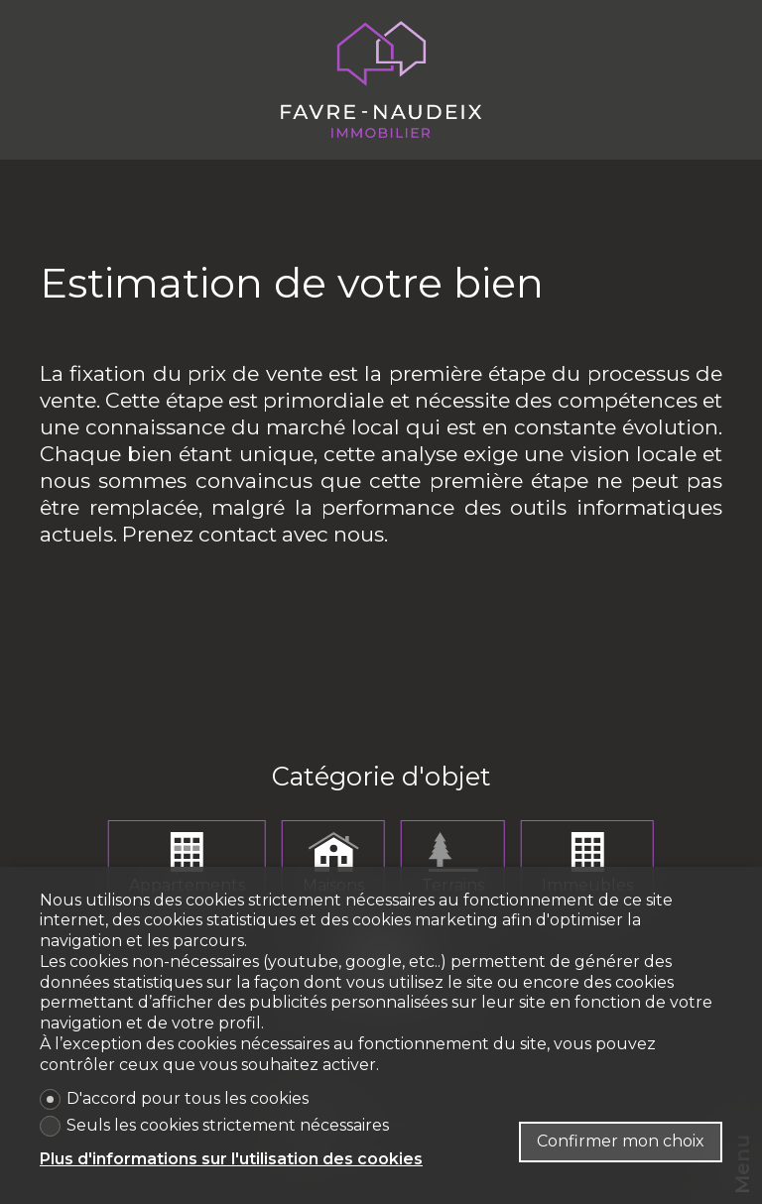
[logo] (380, 80)
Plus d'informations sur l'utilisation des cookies (231, 1158)
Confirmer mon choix (620, 1141)
